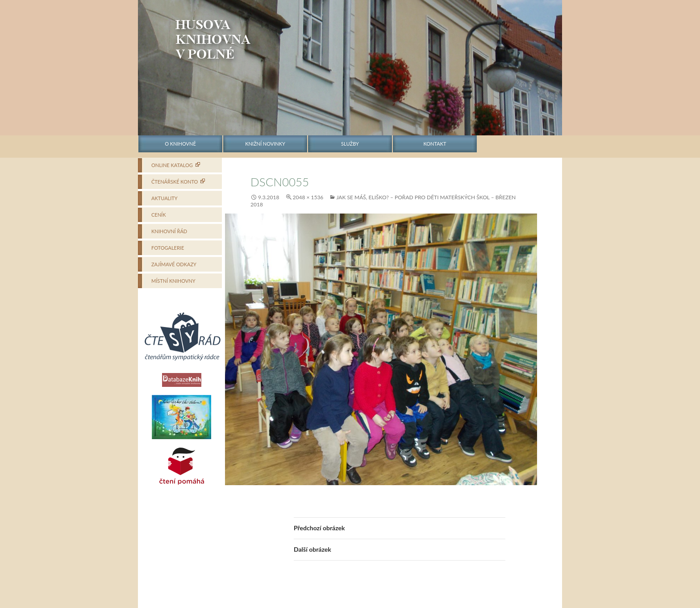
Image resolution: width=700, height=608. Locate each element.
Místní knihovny (173, 281)
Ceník (158, 215)
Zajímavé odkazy (173, 264)
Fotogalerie (167, 248)
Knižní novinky (265, 144)
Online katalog (172, 165)
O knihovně (180, 144)
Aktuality (164, 198)
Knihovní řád (169, 231)
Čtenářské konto (174, 181)
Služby (350, 144)
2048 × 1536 (308, 197)
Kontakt (435, 144)
